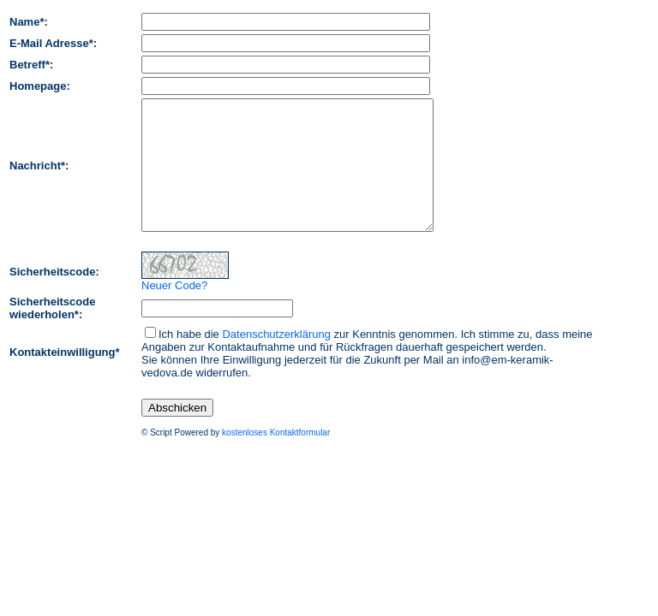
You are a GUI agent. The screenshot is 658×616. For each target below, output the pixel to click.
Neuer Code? (174, 311)
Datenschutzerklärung (276, 359)
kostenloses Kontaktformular (276, 458)
